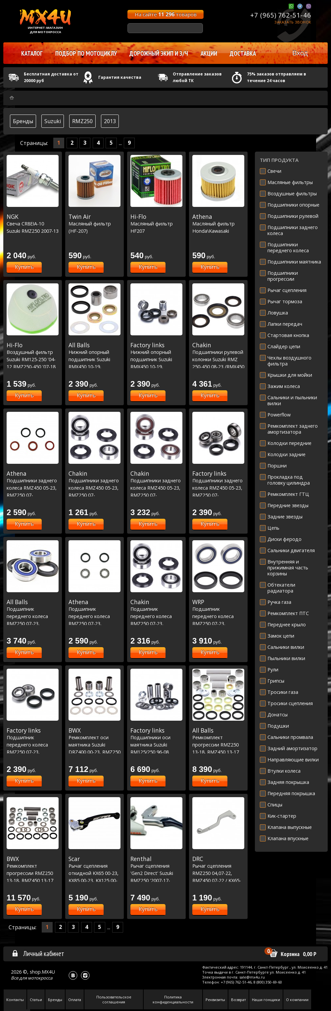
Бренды (23, 121)
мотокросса (40, 978)
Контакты (15, 999)
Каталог (32, 53)
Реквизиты (215, 999)
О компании (297, 999)
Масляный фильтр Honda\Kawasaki (218, 223)
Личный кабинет (38, 953)
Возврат (238, 999)
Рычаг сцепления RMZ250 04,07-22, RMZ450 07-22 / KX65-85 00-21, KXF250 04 (218, 873)
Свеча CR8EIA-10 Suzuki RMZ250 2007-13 (33, 223)
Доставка (243, 53)
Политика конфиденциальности (173, 999)
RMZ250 (82, 121)
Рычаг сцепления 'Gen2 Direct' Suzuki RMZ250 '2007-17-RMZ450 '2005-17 (156, 873)
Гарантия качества (119, 77)
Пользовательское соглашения (113, 999)
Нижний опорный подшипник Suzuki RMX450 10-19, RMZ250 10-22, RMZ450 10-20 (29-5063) (156, 366)
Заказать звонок (292, 22)
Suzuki (52, 121)
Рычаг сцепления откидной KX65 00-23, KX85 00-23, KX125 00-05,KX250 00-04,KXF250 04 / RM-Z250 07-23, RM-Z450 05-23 (94, 880)
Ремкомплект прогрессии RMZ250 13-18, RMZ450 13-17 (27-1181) (33, 873)
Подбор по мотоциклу (86, 53)
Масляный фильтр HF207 (156, 223)
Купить (24, 266)
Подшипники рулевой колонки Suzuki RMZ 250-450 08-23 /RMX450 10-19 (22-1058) (218, 359)
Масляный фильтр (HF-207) (94, 223)
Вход (300, 53)
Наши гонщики (266, 999)
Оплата (74, 999)
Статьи (36, 999)
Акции (209, 53)
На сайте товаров (166, 14)
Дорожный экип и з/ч (158, 53)
